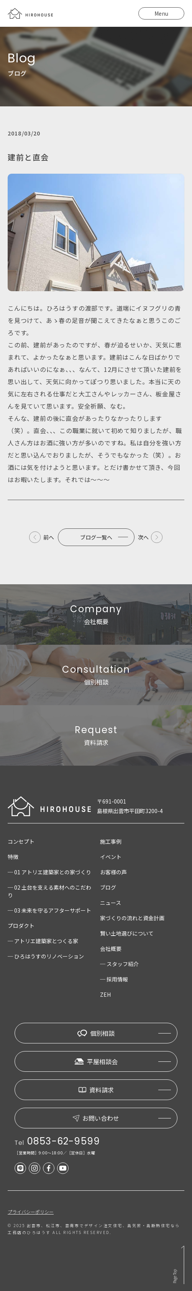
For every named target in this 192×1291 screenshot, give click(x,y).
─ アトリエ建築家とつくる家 (43, 941)
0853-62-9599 (63, 1141)
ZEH (105, 994)
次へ (143, 537)
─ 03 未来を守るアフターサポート (49, 910)
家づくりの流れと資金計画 (132, 918)
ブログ (108, 887)
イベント (110, 857)
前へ (48, 537)
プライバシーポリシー (31, 1211)
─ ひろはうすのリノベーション (46, 956)
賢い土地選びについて (127, 933)
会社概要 (110, 948)
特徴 (13, 857)
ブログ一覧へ (96, 537)
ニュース (110, 902)
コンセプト (21, 841)
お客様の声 (113, 872)
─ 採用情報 (114, 979)
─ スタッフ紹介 (119, 964)
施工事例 (110, 841)
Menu (161, 13)
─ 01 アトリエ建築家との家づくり (49, 872)
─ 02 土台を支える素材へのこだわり (49, 891)
